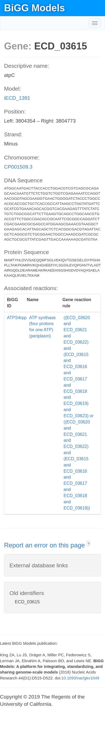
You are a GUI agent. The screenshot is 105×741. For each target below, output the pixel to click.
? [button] (88, 544)
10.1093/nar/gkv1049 (80, 678)
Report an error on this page (45, 545)
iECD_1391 (17, 98)
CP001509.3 (18, 167)
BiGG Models (34, 7)
